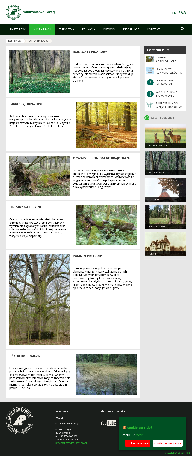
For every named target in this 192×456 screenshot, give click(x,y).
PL (174, 12)
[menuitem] (17, 29)
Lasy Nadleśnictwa (158, 172)
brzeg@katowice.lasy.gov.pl (71, 443)
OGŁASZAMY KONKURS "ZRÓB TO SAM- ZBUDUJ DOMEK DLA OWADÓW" (170, 74)
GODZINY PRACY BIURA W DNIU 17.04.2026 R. (166, 84)
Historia (152, 253)
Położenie (153, 199)
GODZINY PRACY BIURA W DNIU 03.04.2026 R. (166, 95)
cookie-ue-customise (167, 443)
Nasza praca (15, 40)
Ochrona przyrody (38, 40)
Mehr (139, 435)
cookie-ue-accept (138, 443)
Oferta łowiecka (157, 145)
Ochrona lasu (156, 226)
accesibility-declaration (177, 452)
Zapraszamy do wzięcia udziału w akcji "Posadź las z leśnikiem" (169, 109)
